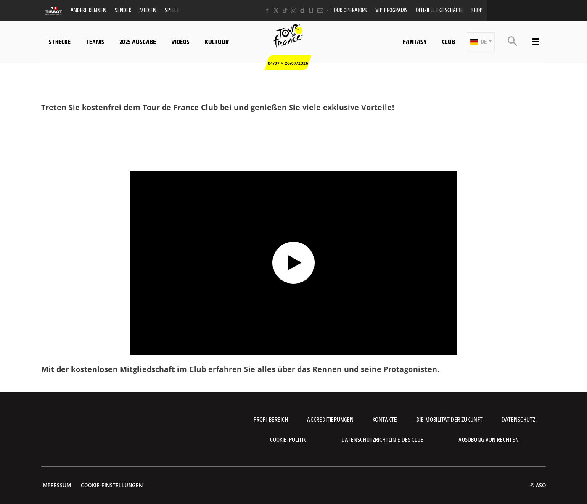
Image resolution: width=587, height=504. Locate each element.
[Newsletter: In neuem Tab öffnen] (320, 10)
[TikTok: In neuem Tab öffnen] (284, 10)
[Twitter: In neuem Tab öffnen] (276, 10)
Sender (123, 9)
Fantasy (415, 41)
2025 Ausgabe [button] (137, 41)
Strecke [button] (60, 41)
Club (448, 41)
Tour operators (349, 9)
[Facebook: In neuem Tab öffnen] (267, 10)
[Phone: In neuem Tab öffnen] (311, 10)
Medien (148, 9)
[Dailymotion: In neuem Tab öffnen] (302, 10)
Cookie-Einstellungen (112, 485)
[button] (481, 41)
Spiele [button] (172, 9)
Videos (180, 41)
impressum (56, 485)
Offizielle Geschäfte (439, 9)
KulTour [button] (217, 41)
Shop (477, 9)
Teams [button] (95, 41)
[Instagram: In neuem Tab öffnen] (293, 10)
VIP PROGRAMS (391, 9)
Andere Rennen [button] (88, 9)
